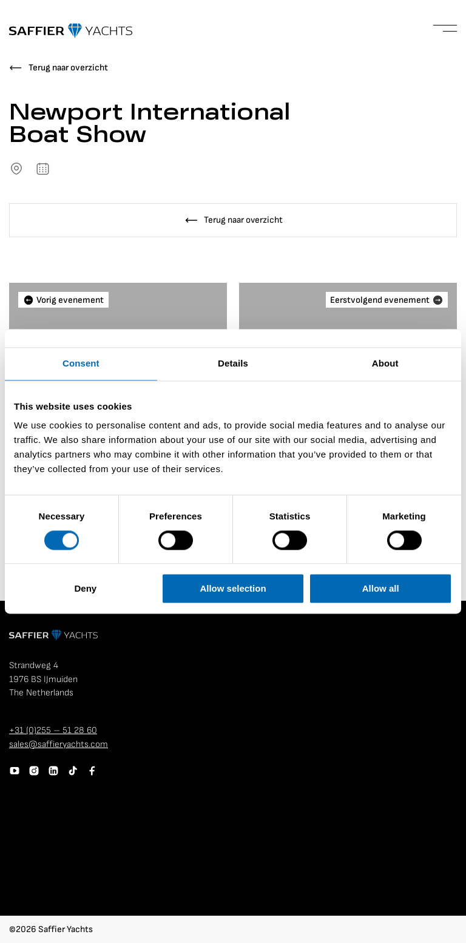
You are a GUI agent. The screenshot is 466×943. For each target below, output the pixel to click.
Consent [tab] (81, 363)
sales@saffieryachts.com (58, 744)
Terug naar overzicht (68, 67)
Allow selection (233, 589)
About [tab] (385, 363)
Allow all (380, 589)
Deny (85, 589)
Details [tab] (233, 363)
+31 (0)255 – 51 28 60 (53, 730)
